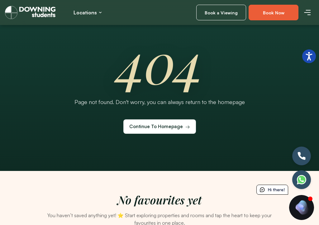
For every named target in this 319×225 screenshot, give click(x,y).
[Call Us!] (301, 156)
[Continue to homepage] (159, 126)
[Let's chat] (301, 179)
